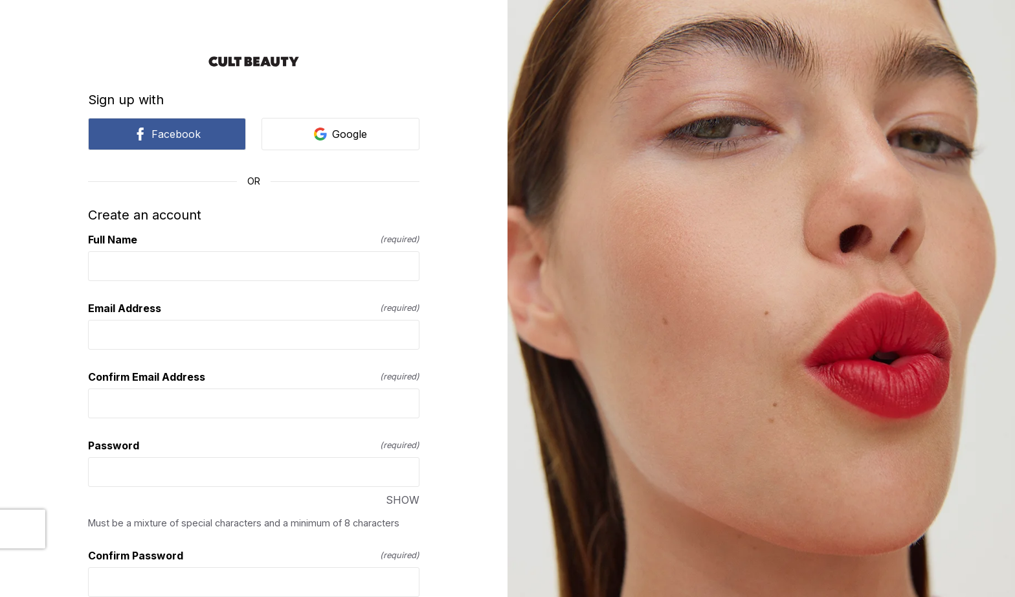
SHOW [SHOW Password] (402, 499)
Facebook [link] (167, 134)
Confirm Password (253, 555)
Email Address (253, 308)
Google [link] (340, 134)
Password (253, 445)
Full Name (253, 239)
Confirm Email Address (253, 376)
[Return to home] (253, 61)
